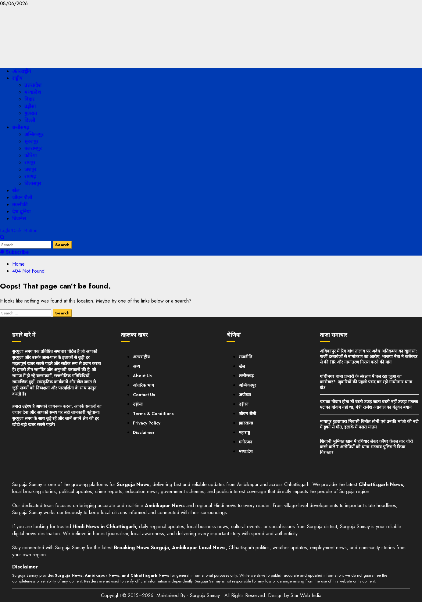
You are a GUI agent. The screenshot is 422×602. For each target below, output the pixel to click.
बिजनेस (19, 218)
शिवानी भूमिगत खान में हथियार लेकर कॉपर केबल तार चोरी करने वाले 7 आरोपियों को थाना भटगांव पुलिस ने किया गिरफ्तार (366, 446)
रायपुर (29, 162)
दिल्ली (29, 120)
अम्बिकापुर (34, 134)
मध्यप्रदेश (32, 92)
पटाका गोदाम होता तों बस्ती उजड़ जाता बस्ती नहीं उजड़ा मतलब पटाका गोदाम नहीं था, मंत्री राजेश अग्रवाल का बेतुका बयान (369, 404)
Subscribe (14, 252)
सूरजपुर (31, 141)
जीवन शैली (22, 197)
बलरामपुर (33, 148)
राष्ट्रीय (17, 78)
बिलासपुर (32, 183)
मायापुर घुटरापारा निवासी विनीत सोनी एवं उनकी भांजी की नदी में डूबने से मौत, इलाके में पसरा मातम (369, 424)
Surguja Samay (205, 595)
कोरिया (30, 155)
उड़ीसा (30, 106)
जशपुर (30, 169)
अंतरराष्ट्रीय (21, 71)
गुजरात (30, 113)
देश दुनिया (21, 211)
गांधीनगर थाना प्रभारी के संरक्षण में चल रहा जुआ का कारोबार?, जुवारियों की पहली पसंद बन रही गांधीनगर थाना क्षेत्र (366, 381)
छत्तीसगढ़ (20, 127)
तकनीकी (19, 204)
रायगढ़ (30, 176)
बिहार (29, 99)
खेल (16, 190)
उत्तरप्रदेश (32, 85)
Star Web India (306, 595)
